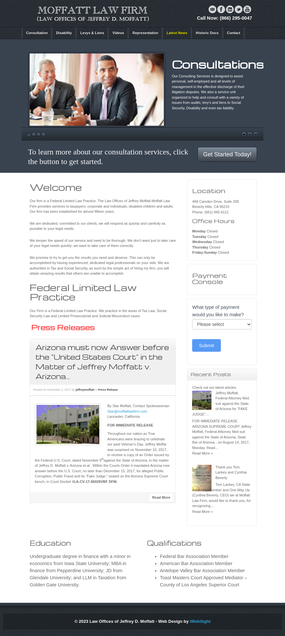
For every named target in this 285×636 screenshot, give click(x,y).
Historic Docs (207, 33)
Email (212, 9)
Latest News (177, 33)
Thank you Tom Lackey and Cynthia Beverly (231, 472)
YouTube (247, 9)
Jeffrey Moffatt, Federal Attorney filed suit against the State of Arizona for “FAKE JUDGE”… (220, 403)
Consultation (37, 33)
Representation (145, 33)
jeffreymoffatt (85, 389)
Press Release (108, 389)
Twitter (238, 9)
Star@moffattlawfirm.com (127, 411)
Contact (233, 33)
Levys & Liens (92, 33)
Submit (206, 345)
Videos (118, 33)
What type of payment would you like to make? (218, 310)
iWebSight (200, 621)
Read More (161, 497)
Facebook (221, 9)
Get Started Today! (227, 154)
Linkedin (230, 9)
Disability (64, 33)
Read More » (202, 453)
